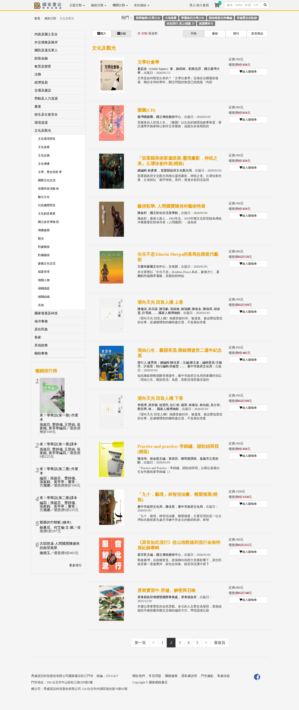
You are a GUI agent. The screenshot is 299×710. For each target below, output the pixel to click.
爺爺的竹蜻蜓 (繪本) (55, 522)
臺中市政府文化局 (199, 366)
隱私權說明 (189, 676)
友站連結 (141, 5)
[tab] (58, 34)
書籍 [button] (215, 33)
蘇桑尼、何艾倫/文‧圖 (57, 528)
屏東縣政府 (189, 597)
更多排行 (75, 565)
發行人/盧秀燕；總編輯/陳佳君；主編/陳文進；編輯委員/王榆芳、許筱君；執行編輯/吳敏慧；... (179, 364)
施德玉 (45, 553)
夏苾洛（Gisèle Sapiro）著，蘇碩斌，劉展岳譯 (169, 68)
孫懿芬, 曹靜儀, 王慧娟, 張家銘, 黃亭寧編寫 (60, 426)
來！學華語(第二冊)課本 (58, 498)
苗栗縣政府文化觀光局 (176, 170)
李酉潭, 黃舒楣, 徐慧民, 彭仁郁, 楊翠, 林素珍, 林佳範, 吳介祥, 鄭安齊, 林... (179, 407)
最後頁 (219, 643)
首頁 (37, 18)
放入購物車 (248, 71)
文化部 (173, 266)
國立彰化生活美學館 (164, 213)
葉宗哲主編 (145, 554)
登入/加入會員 (199, 5)
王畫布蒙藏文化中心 (151, 266)
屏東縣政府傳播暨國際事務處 (157, 597)
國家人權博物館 (169, 313)
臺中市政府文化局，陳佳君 (156, 506)
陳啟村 (142, 213)
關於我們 (138, 676)
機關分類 (120, 5)
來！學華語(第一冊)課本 (58, 444)
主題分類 (77, 5)
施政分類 (98, 5)
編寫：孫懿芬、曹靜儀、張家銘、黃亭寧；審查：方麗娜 (59, 481)
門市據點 (207, 676)
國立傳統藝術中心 (168, 117)
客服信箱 (223, 676)
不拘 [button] (193, 33)
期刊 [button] (236, 33)
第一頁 (140, 643)
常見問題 (155, 676)
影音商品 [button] (257, 33)
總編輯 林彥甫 (147, 170)
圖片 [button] (101, 33)
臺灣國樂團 (145, 117)
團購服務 (171, 676)
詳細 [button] (121, 33)
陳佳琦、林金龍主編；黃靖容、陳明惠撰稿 (167, 458)
